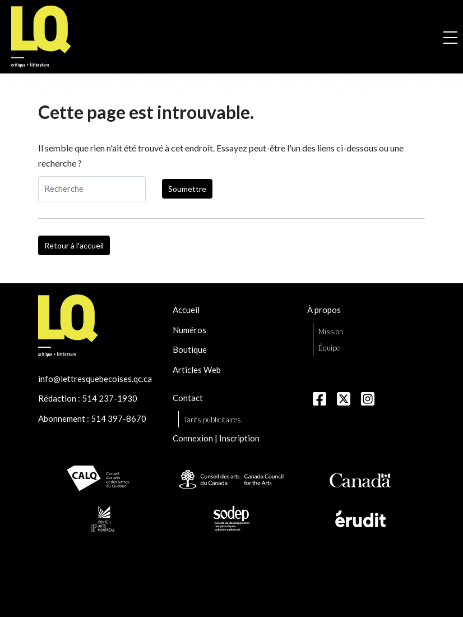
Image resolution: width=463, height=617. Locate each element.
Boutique (190, 349)
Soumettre (187, 189)
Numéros (189, 330)
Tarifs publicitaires (212, 419)
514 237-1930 (109, 398)
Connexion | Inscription (216, 438)
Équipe (329, 347)
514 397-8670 (118, 418)
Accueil (186, 310)
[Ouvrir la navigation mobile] (450, 37)
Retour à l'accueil (74, 245)
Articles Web (197, 370)
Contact (188, 398)
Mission (330, 331)
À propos (324, 310)
